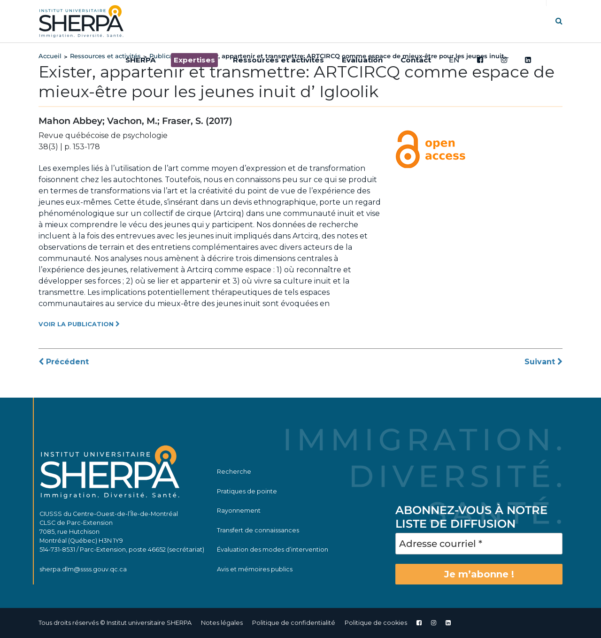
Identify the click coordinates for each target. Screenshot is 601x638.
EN (454, 59)
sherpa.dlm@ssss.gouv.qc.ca (83, 569)
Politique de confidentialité (293, 622)
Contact (416, 59)
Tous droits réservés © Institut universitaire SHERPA (115, 622)
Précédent (64, 361)
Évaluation (362, 59)
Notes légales (222, 622)
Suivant (543, 361)
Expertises (194, 59)
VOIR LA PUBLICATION (79, 324)
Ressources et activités (278, 59)
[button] (558, 20)
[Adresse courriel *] (478, 543)
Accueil (50, 56)
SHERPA (140, 59)
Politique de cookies (376, 622)
